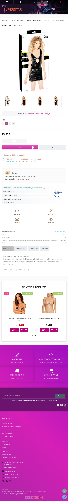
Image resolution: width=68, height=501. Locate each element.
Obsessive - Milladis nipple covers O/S (19, 319)
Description (7, 248)
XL (13, 123)
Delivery (45, 248)
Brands (4, 430)
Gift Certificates (7, 433)
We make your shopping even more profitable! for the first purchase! (23, 160)
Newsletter (5, 451)
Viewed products (7, 454)
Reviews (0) (34, 248)
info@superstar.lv (8, 471)
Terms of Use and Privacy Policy (11, 426)
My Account (5, 441)
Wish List (4, 448)
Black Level (10, 192)
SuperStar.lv (5, 20)
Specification (21, 248)
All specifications (60, 231)
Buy (14, 330)
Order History (6, 444)
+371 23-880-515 (9, 468)
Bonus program (7, 423)
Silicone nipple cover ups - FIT (49, 318)
